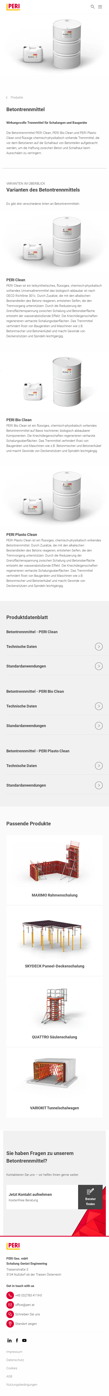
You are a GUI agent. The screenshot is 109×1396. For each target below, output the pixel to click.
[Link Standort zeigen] (54, 1324)
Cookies (11, 1368)
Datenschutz (15, 1360)
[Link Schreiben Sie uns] (54, 1314)
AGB (9, 1376)
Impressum (14, 1352)
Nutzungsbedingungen (21, 1385)
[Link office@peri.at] (54, 1305)
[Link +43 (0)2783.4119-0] (54, 1295)
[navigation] (17, 97)
